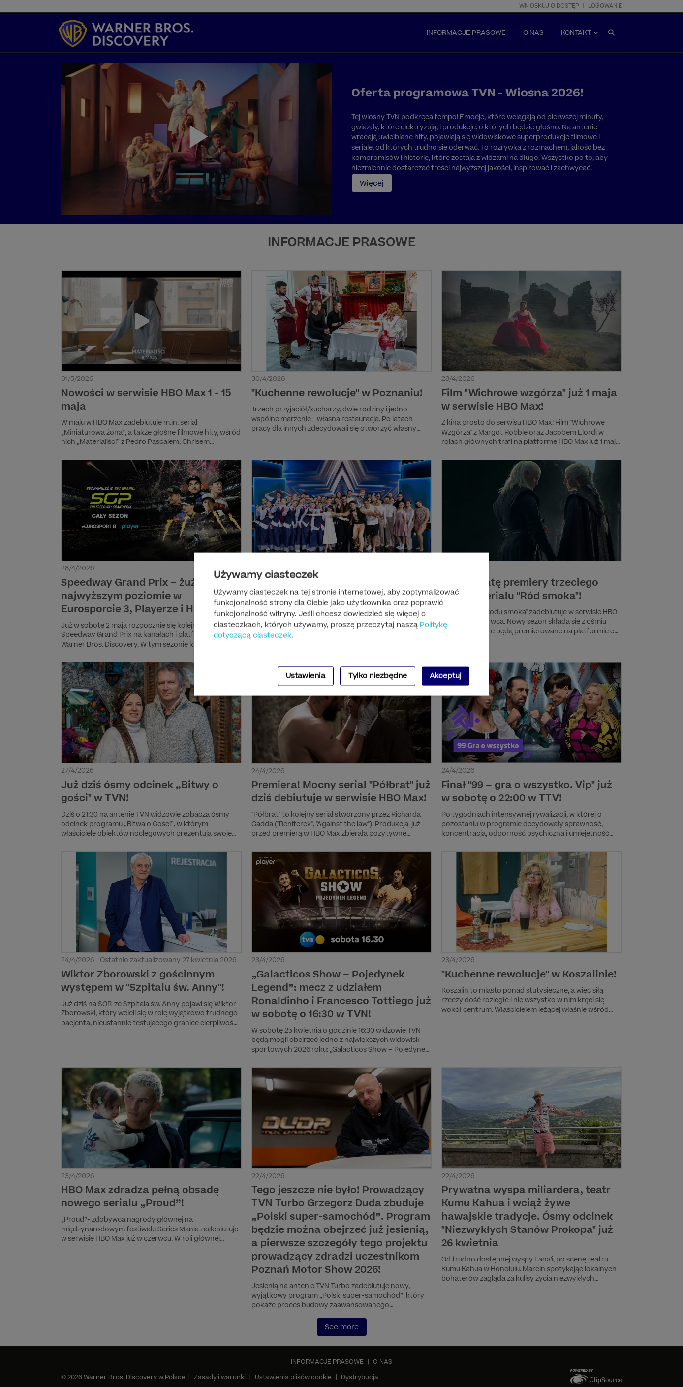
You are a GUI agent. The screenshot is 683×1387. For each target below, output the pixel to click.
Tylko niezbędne (377, 675)
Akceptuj (446, 675)
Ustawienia (305, 675)
